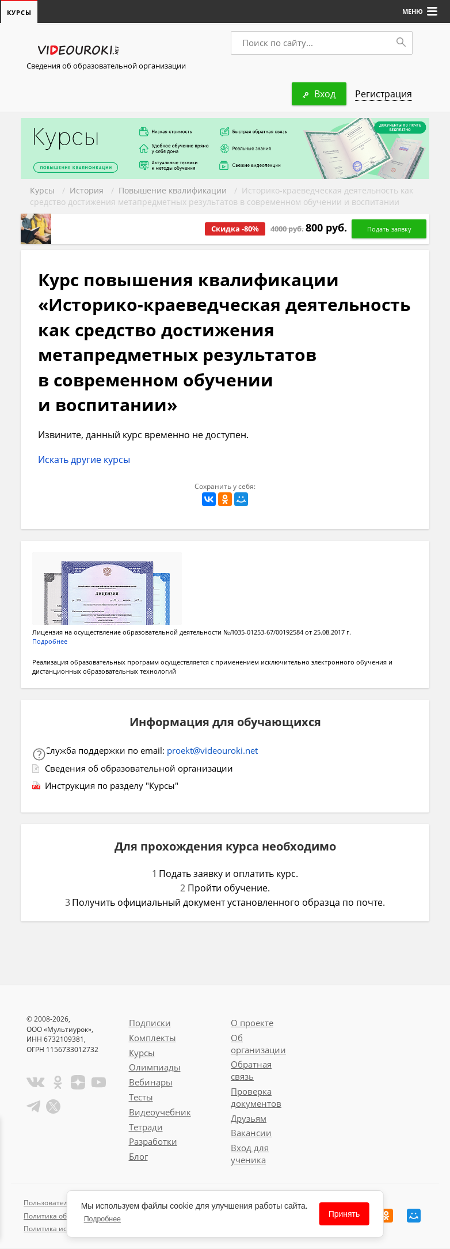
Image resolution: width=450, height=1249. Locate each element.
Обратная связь (251, 1071)
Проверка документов (256, 1098)
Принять (344, 1213)
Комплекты (152, 1038)
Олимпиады (155, 1067)
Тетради (146, 1127)
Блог (138, 1157)
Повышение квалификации (173, 190)
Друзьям (248, 1119)
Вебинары (151, 1082)
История (87, 190)
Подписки (150, 1023)
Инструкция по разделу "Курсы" (111, 786)
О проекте (252, 1023)
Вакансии (251, 1133)
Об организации (258, 1044)
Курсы (42, 190)
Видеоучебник (160, 1112)
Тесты (141, 1097)
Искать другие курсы (84, 460)
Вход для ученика (250, 1154)
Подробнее (49, 641)
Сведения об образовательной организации (106, 66)
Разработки (153, 1142)
